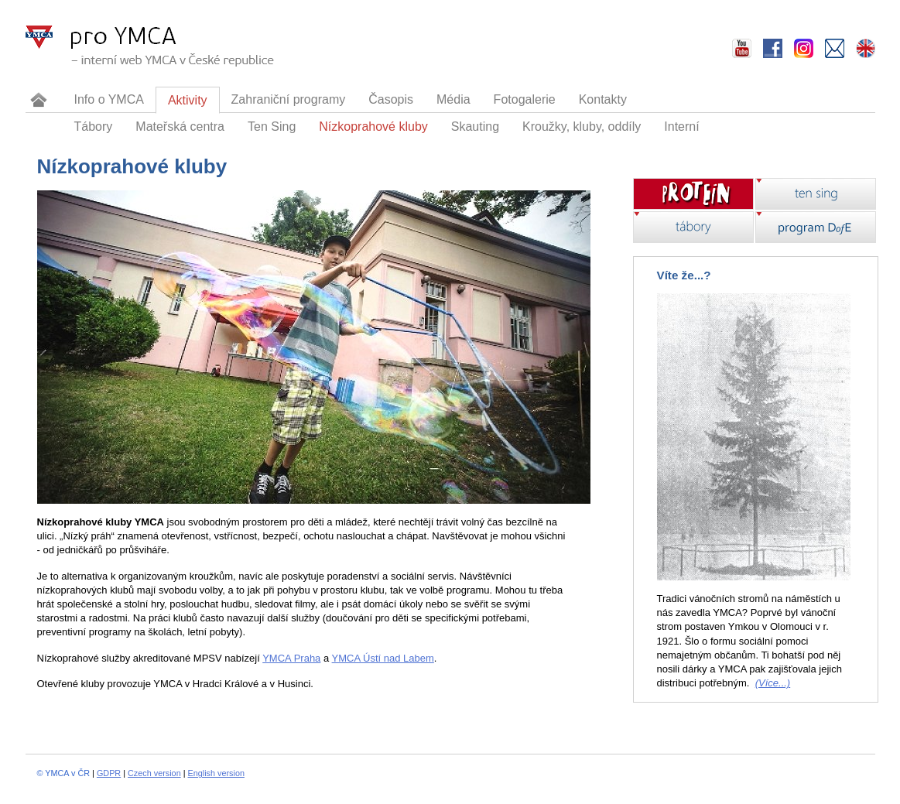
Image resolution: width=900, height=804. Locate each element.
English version (216, 773)
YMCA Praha (291, 658)
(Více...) (773, 683)
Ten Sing (272, 126)
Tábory (93, 126)
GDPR (109, 773)
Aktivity (187, 100)
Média (453, 99)
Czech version (154, 773)
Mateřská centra (179, 126)
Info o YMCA (109, 99)
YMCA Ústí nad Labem (383, 658)
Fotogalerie (525, 99)
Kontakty (603, 99)
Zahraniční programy (288, 99)
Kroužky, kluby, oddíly (581, 126)
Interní (681, 126)
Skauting (475, 126)
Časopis (390, 99)
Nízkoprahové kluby (373, 126)
